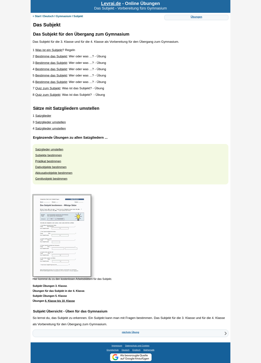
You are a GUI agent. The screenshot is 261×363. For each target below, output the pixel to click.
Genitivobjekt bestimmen (51, 178)
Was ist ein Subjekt (48, 50)
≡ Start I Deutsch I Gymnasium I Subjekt (58, 16)
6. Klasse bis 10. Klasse (60, 300)
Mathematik (148, 350)
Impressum (117, 345)
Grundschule (113, 350)
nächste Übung (130, 332)
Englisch (136, 350)
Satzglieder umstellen (50, 122)
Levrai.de (111, 3)
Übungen (196, 16)
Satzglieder (43, 115)
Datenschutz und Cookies (137, 345)
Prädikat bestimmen (48, 161)
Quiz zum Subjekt (47, 88)
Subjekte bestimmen (48, 155)
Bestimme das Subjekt (51, 56)
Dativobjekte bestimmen (51, 167)
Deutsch (126, 350)
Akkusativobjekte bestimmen (53, 173)
